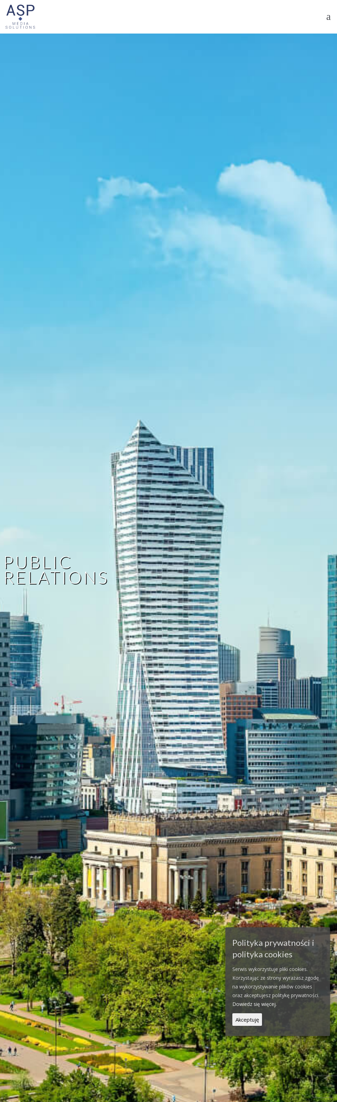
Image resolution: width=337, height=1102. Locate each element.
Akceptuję (247, 1019)
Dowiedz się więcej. (254, 1004)
